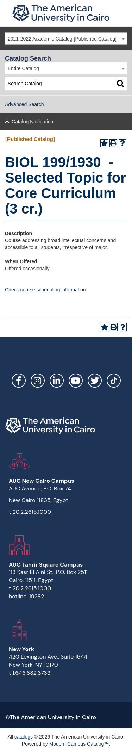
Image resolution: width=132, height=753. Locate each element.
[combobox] (66, 38)
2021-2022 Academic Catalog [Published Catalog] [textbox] (62, 39)
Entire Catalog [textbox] (23, 68)
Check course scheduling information (45, 289)
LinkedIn (57, 381)
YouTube (76, 381)
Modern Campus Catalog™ (79, 744)
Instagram (38, 381)
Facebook (19, 381)
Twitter (95, 381)
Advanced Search (24, 104)
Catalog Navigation (32, 121)
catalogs (23, 737)
